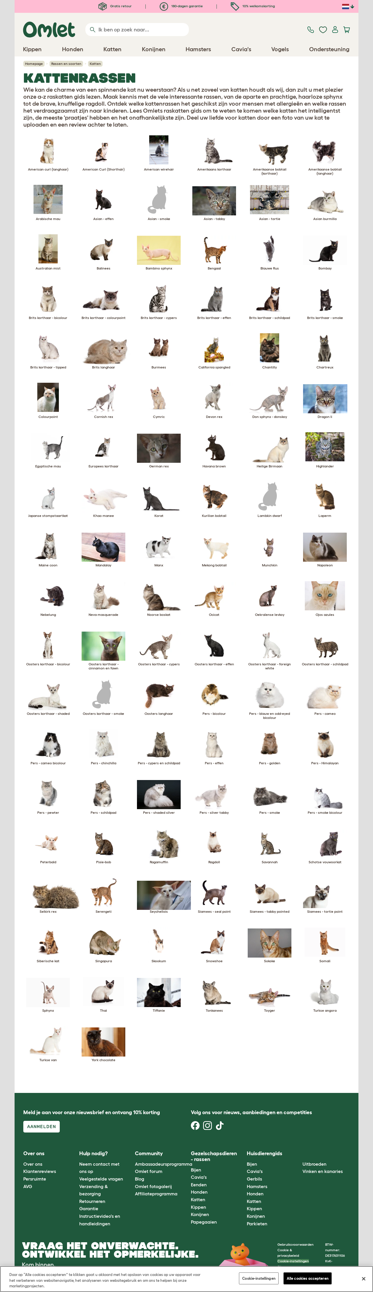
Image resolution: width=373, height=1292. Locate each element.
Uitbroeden (314, 1164)
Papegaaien (204, 1221)
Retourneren (92, 1201)
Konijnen (200, 1214)
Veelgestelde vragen (101, 1178)
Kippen (198, 1207)
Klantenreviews (39, 1171)
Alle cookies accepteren (307, 1278)
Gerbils (254, 1178)
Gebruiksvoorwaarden (295, 1244)
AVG (27, 1186)
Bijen (196, 1169)
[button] (298, 1153)
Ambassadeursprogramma (163, 1164)
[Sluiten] (363, 1278)
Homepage (34, 63)
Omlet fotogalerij (153, 1186)
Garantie (88, 1208)
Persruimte (34, 1178)
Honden (199, 1191)
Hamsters (257, 1186)
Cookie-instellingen (293, 1261)
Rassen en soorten (66, 63)
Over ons (32, 1164)
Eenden (199, 1184)
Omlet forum (148, 1171)
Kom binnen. (38, 1264)
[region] (186, 1279)
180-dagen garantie (181, 6)
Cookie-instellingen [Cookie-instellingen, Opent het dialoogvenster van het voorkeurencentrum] (258, 1278)
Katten (198, 1199)
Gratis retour (115, 6)
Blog (139, 1178)
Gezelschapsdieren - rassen (214, 1156)
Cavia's (199, 1177)
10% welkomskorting (253, 6)
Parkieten (257, 1223)
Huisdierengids (264, 1153)
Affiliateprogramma (156, 1193)
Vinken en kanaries (322, 1171)
